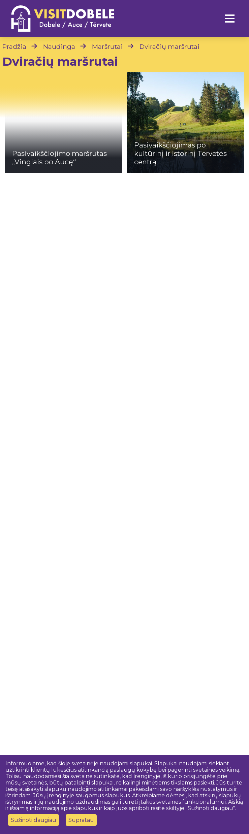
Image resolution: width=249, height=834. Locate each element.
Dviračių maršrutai (169, 46)
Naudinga (59, 46)
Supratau (81, 820)
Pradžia (14, 46)
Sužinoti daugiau (33, 820)
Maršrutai (107, 46)
